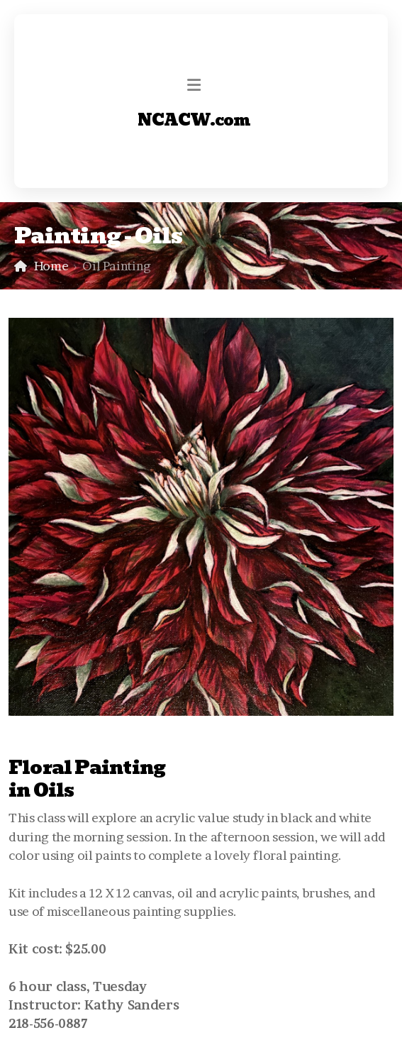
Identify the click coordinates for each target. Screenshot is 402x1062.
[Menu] (194, 85)
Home (51, 265)
